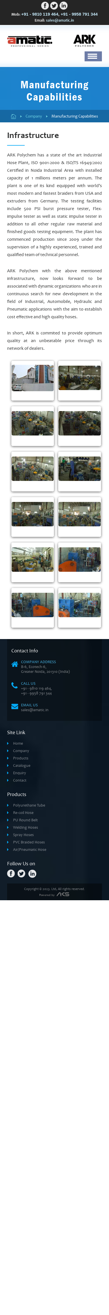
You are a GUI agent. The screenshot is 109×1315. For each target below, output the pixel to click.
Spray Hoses (23, 1107)
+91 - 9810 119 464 (39, 14)
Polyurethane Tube (29, 1077)
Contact (19, 1052)
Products (20, 1030)
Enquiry (19, 1045)
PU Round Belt (25, 1092)
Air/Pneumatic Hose (29, 1122)
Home (18, 1016)
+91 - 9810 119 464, (36, 960)
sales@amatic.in (60, 21)
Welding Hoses (25, 1100)
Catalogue (21, 1038)
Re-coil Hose (23, 1085)
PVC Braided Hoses (29, 1114)
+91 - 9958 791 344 (79, 14)
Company (21, 1023)
